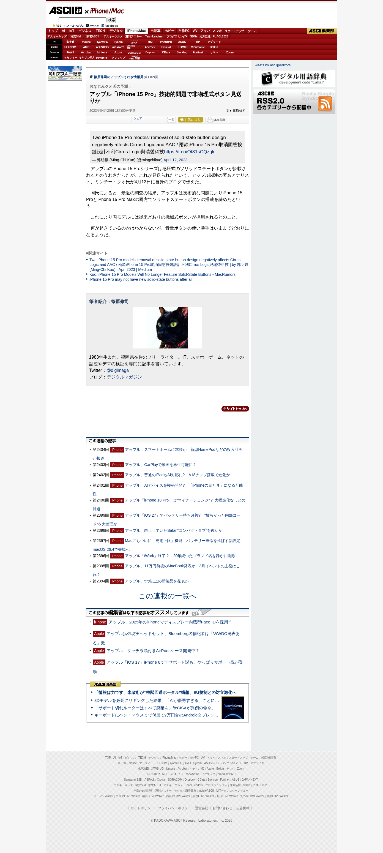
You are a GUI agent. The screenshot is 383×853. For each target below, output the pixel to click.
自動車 (155, 31)
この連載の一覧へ (167, 596)
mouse (86, 41)
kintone (102, 52)
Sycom (118, 41)
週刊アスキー (133, 36)
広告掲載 (243, 808)
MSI (150, 41)
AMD (86, 47)
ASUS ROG (102, 47)
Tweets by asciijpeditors (272, 65)
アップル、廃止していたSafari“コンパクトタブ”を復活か (173, 530)
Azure (118, 52)
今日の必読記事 (143, 790)
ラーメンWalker (103, 796)
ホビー (169, 31)
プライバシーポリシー (174, 808)
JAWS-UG (157, 768)
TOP (108, 757)
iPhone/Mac (104, 10)
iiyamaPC (102, 41)
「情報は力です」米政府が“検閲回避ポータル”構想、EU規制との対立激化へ (165, 692)
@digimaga (117, 370)
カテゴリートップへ (232, 408)
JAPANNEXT (102, 58)
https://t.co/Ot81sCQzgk (189, 151)
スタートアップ (234, 31)
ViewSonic (198, 47)
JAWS (70, 52)
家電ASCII (92, 36)
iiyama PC (176, 763)
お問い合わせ (222, 808)
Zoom (230, 52)
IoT (71, 31)
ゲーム (252, 31)
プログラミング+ (176, 36)
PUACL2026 (220, 36)
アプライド (214, 41)
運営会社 (201, 808)
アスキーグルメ (113, 36)
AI (63, 31)
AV (195, 31)
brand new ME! (227, 774)
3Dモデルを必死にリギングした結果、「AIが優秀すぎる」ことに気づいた (162, 700)
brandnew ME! (134, 57)
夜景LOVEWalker (203, 796)
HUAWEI (182, 47)
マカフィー (70, 57)
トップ (53, 31)
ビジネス (84, 31)
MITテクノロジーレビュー (232, 790)
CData (166, 52)
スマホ (217, 31)
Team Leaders (194, 785)
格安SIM (75, 36)
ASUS (182, 41)
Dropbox (150, 52)
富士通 (70, 41)
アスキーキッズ (57, 36)
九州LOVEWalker (227, 796)
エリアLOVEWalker (128, 796)
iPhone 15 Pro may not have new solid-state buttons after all (140, 279)
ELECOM (70, 47)
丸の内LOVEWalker (252, 796)
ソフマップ (118, 57)
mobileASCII (206, 790)
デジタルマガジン (124, 377)
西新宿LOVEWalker (178, 796)
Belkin (214, 47)
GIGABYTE (118, 47)
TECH (100, 31)
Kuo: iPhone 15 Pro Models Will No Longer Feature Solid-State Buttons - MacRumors (162, 274)
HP (198, 41)
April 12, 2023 (176, 160)
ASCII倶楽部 (322, 31)
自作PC (184, 31)
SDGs (194, 36)
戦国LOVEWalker (277, 796)
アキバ (205, 31)
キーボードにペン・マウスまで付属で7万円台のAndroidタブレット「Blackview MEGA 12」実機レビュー (191, 715)
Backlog (182, 52)
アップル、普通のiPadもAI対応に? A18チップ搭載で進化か (177, 475)
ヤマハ (214, 52)
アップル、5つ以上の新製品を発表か (157, 581)
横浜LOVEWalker (152, 796)
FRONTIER (166, 42)
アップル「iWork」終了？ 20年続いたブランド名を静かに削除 (180, 556)
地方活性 (204, 36)
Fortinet (198, 52)
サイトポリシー (142, 808)
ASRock (150, 47)
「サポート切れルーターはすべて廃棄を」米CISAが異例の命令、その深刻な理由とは (173, 707)
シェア (137, 118)
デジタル (116, 31)
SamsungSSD (131, 47)
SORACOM (175, 779)
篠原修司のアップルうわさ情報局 (118, 77)
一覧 (171, 119)
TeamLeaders (154, 36)
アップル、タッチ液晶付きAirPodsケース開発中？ (152, 650)
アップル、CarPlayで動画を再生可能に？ (160, 464)
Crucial (166, 47)
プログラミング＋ (216, 785)
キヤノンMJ (86, 57)
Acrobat (86, 52)
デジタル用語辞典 (185, 790)
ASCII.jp (65, 10)
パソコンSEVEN (134, 42)
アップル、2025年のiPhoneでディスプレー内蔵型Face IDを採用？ (170, 622)
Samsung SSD (133, 779)
